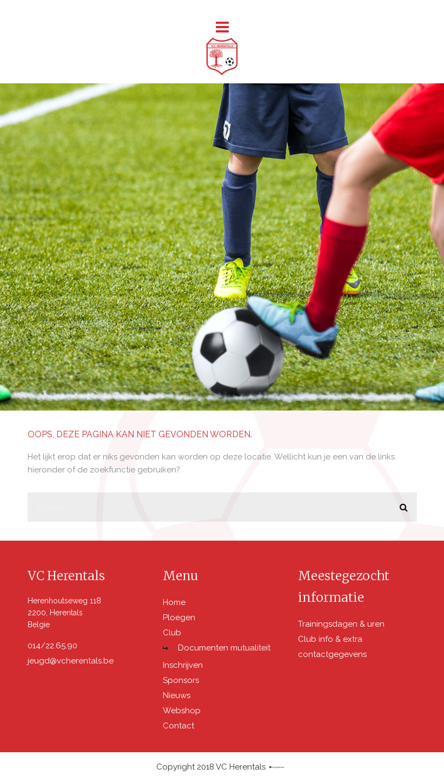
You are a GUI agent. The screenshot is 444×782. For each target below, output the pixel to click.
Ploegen (179, 617)
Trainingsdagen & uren (341, 624)
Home (174, 602)
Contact (178, 726)
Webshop (182, 710)
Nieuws (176, 695)
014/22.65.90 (52, 645)
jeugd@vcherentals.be (71, 661)
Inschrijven (183, 665)
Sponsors (181, 680)
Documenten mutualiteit (224, 648)
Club (172, 633)
